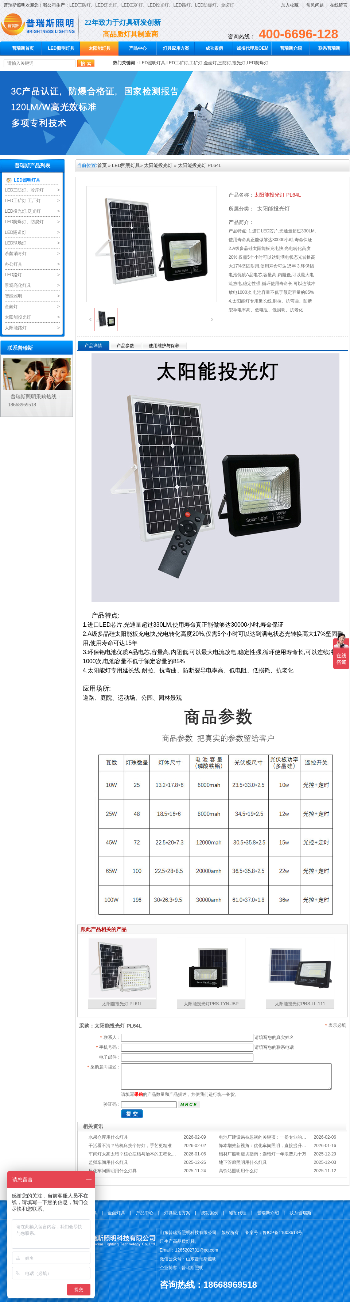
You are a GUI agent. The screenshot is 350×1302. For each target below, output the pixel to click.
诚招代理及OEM (252, 48)
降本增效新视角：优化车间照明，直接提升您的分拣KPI (272, 1145)
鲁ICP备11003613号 (282, 1232)
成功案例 (214, 48)
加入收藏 (290, 5)
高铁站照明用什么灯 (238, 1170)
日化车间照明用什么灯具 (113, 1170)
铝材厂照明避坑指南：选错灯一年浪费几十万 (262, 1154)
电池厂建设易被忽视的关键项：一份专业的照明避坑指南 (273, 1137)
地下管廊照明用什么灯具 (243, 1162)
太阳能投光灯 (18, 317)
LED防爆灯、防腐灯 (24, 221)
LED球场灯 (15, 243)
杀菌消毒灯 (16, 253)
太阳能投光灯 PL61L (122, 1003)
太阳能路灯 (16, 327)
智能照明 (13, 296)
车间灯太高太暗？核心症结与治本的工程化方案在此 (139, 1154)
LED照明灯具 (61, 48)
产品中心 (138, 48)
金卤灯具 (116, 1212)
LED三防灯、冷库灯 (24, 190)
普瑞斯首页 (23, 48)
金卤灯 (227, 5)
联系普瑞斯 (329, 48)
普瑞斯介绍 (291, 48)
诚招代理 (237, 1212)
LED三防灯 (80, 5)
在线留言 (338, 5)
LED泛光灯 (106, 5)
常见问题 (315, 5)
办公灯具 (13, 264)
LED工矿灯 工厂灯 (23, 200)
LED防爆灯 (206, 5)
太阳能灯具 (99, 48)
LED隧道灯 (15, 232)
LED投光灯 (158, 5)
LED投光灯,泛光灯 (23, 211)
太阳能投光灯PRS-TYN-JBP (211, 1003)
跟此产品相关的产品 (104, 929)
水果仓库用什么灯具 (108, 1137)
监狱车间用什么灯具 (108, 1162)
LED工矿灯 (132, 5)
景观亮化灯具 (18, 285)
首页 (102, 165)
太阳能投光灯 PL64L (199, 165)
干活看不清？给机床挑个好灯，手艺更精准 (130, 1145)
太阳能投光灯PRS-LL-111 (300, 1003)
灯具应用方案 (176, 48)
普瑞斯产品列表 (32, 165)
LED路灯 (181, 5)
